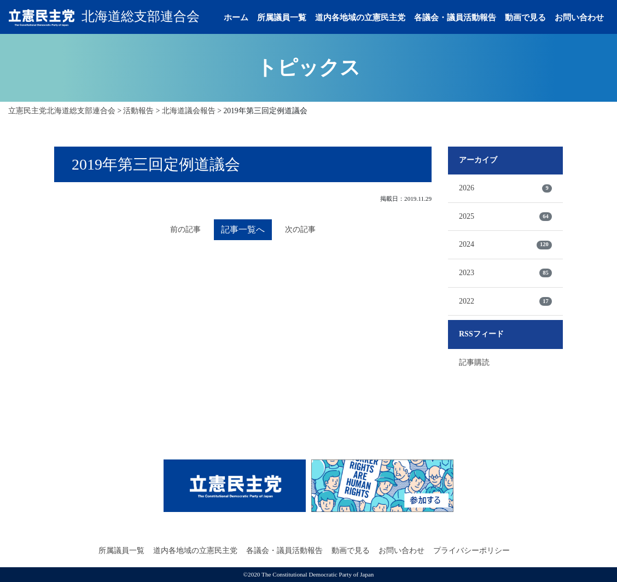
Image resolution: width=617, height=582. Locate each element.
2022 (505, 301)
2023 (505, 273)
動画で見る (525, 17)
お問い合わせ (579, 17)
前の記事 (185, 229)
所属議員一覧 (281, 17)
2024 (505, 244)
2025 (505, 216)
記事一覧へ (243, 229)
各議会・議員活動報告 (455, 17)
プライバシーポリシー (471, 550)
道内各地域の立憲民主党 (360, 17)
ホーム (236, 17)
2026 (505, 188)
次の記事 (300, 229)
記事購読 (474, 362)
